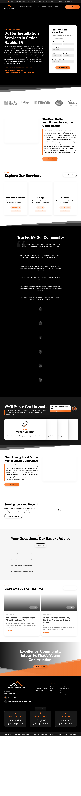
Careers (37, 686)
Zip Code (65, 53)
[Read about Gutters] (65, 198)
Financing (52, 686)
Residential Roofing (64, 686)
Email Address (66, 41)
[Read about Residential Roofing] (15, 198)
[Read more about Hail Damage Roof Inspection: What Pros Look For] (22, 615)
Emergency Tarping (64, 696)
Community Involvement (41, 688)
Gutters (61, 692)
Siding (61, 690)
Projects (44, 7)
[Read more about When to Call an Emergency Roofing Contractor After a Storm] (59, 615)
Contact (50, 7)
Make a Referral (39, 690)
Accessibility (44, 734)
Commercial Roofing (64, 688)
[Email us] (17, 701)
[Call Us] (72, 7)
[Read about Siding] (40, 198)
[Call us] (17, 697)
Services (28, 7)
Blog (51, 690)
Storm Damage (63, 694)
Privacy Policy (36, 734)
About (22, 7)
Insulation (62, 697)
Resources (36, 7)
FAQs (51, 688)
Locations (56, 7)
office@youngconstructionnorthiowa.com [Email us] (19, 702)
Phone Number (55, 47)
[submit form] (62, 68)
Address (53, 53)
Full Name (54, 41)
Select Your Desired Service (58, 59)
